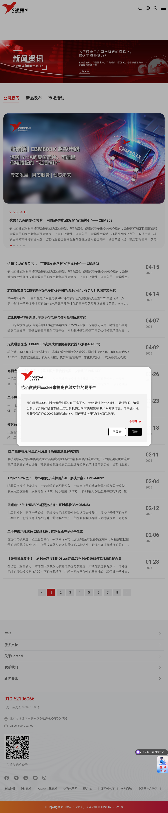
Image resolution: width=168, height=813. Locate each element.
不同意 (117, 432)
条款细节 (135, 421)
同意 (135, 432)
